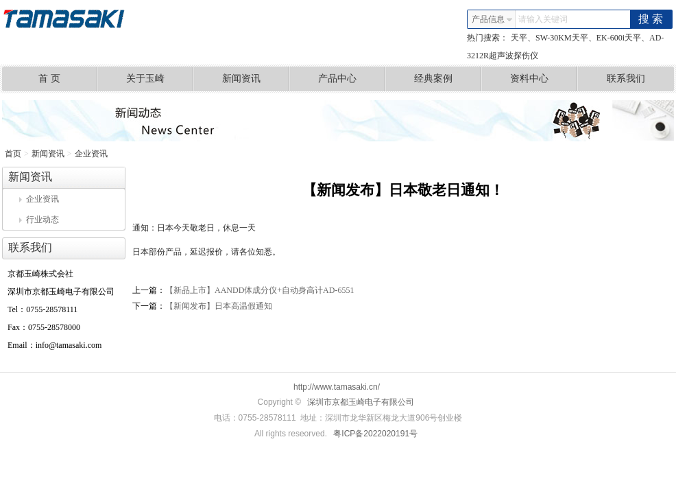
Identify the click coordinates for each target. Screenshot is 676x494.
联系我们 (626, 78)
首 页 (68, 79)
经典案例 (448, 79)
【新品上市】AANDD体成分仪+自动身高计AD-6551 (259, 290)
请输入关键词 (543, 19)
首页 (13, 153)
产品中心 (352, 79)
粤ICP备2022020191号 (375, 433)
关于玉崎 (160, 79)
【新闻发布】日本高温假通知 (218, 306)
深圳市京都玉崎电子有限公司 (360, 402)
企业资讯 (91, 153)
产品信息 (492, 19)
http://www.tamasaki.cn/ (336, 387)
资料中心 (544, 79)
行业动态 (39, 219)
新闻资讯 (256, 79)
